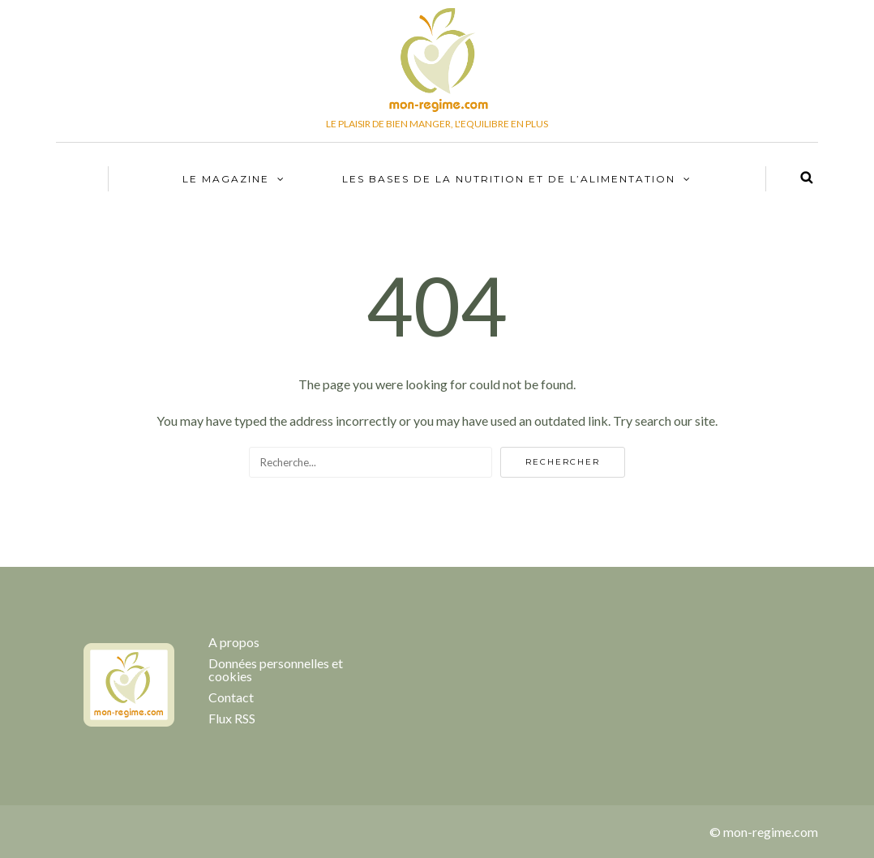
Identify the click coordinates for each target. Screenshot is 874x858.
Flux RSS (231, 718)
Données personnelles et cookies (275, 669)
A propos (233, 642)
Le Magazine (225, 179)
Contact (231, 697)
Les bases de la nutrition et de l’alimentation (508, 179)
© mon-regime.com (763, 831)
